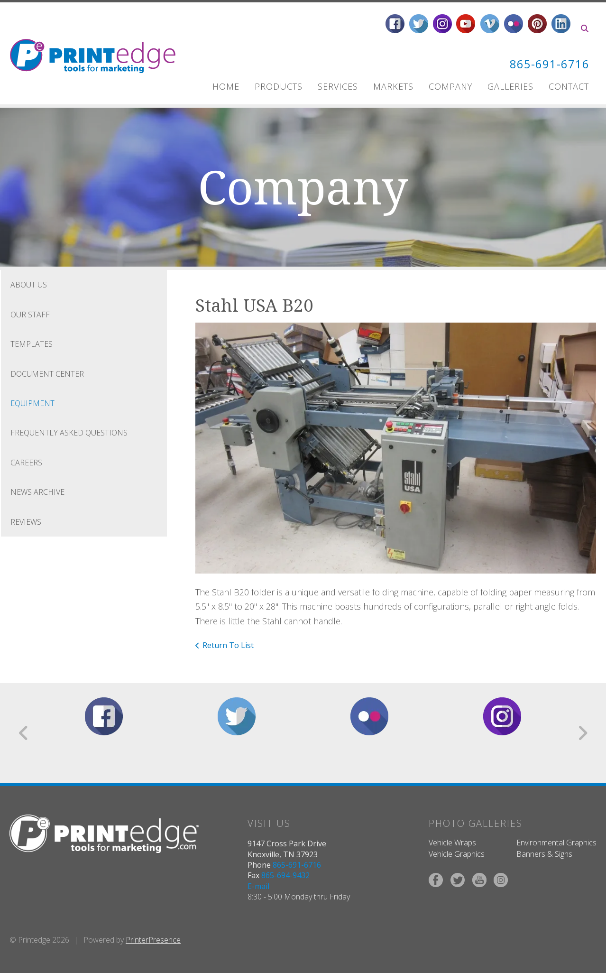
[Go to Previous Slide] (24, 732)
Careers (26, 462)
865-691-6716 (549, 64)
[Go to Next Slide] (582, 732)
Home (225, 86)
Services (338, 86)
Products (279, 86)
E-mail (258, 885)
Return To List (228, 644)
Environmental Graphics (556, 842)
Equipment (32, 403)
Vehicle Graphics (457, 854)
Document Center (47, 373)
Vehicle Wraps (452, 842)
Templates (31, 344)
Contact (569, 86)
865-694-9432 (285, 875)
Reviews (25, 521)
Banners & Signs (544, 854)
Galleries (510, 86)
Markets (393, 86)
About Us (28, 284)
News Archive (37, 492)
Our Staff (30, 314)
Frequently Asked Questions (69, 432)
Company (450, 86)
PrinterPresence (153, 939)
